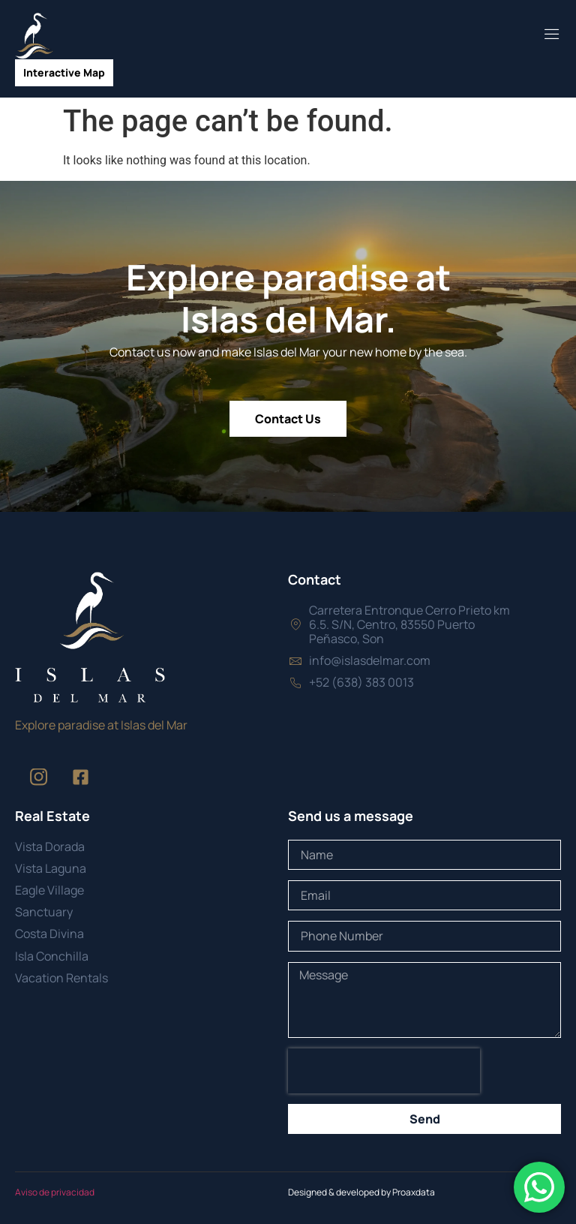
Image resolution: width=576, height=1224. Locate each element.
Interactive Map (64, 72)
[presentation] (384, 1070)
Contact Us (288, 419)
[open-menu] (552, 36)
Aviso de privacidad (54, 1192)
